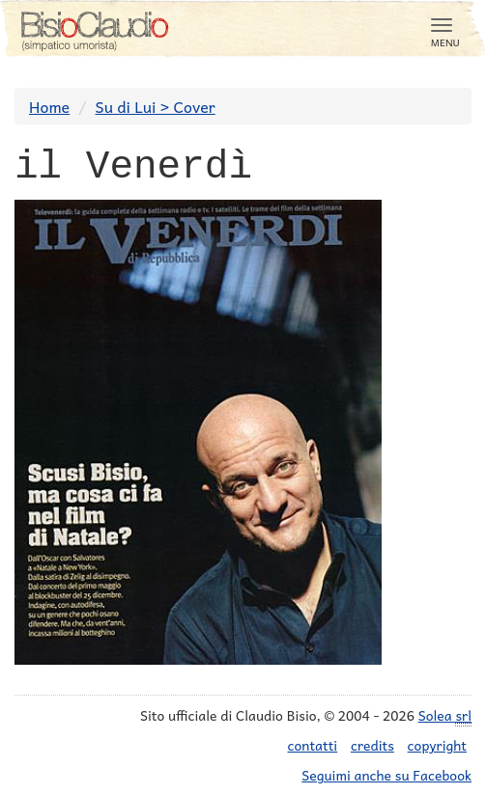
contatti (313, 744)
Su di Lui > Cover (155, 106)
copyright (437, 744)
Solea (445, 715)
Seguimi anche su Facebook (386, 774)
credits (372, 744)
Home (49, 106)
